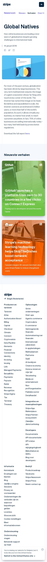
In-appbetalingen (33, 348)
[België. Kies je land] (14, 298)
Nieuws (22, 13)
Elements (8, 346)
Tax (5, 397)
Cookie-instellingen (12, 519)
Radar (6, 384)
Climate (7, 332)
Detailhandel (31, 395)
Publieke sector (32, 392)
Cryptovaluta (9, 339)
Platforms (30, 355)
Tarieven (8, 311)
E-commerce (31, 325)
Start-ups (30, 315)
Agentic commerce (34, 318)
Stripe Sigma (9, 394)
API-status (30, 441)
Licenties (8, 512)
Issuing (7, 363)
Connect (7, 336)
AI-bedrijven (31, 362)
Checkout (8, 329)
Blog (6, 480)
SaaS (28, 358)
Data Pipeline (9, 343)
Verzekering (31, 375)
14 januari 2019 (10, 46)
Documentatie (32, 434)
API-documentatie (33, 437)
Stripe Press (31, 480)
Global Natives (21, 26)
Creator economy (33, 365)
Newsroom (10, 12)
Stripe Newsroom (33, 477)
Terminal (8, 401)
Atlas (6, 315)
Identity (7, 356)
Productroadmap (33, 470)
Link (6, 366)
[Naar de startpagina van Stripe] (7, 294)
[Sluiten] (42, 550)
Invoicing (8, 359)
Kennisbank (9, 470)
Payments (8, 377)
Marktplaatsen (32, 351)
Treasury (8, 404)
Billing (6, 322)
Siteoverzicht (10, 515)
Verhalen (31, 13)
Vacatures (30, 473)
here (27, 133)
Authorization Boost (12, 318)
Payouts (7, 380)
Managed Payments (12, 370)
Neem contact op (33, 484)
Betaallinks (8, 373)
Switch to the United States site (19, 556)
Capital (7, 325)
